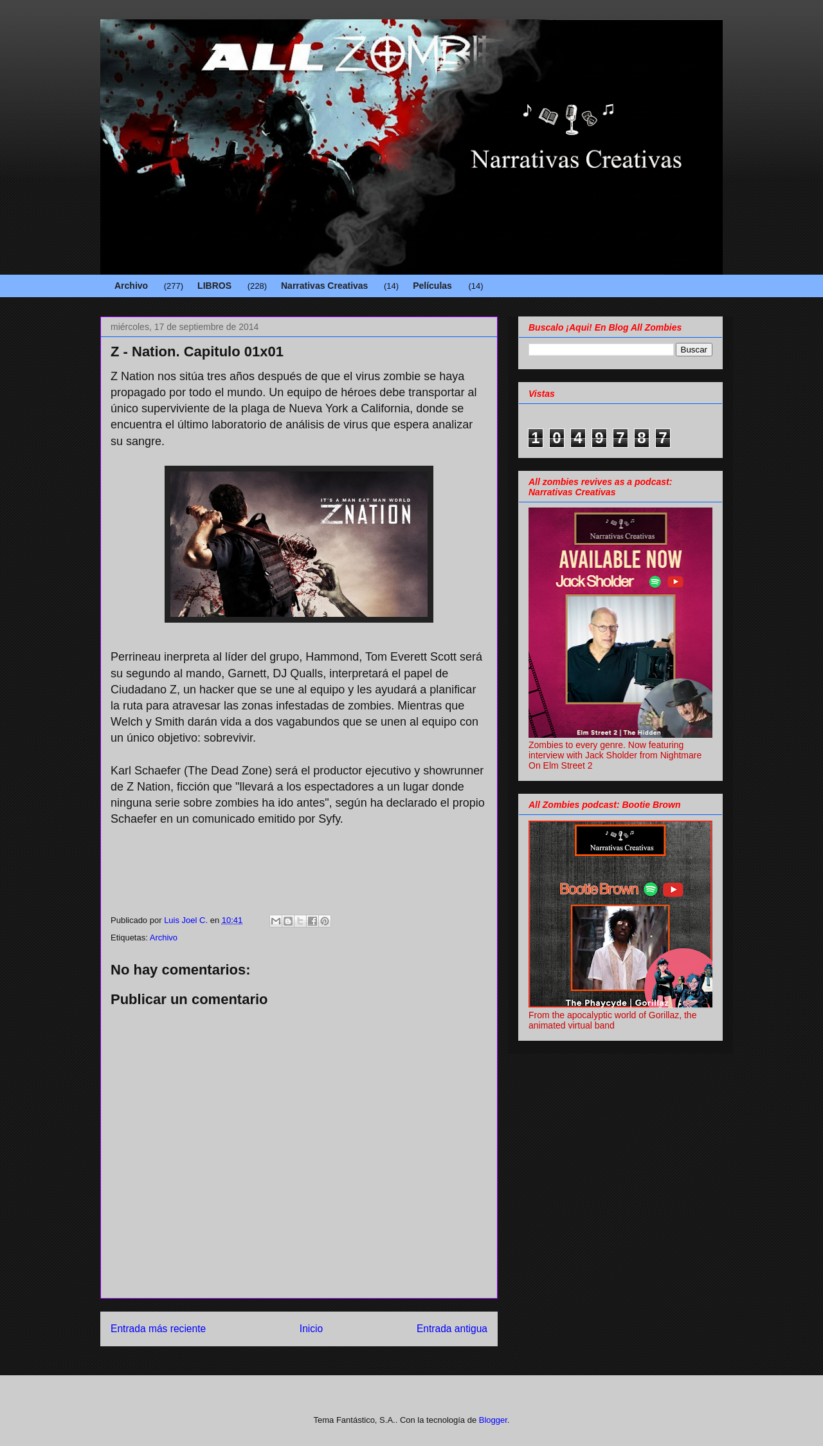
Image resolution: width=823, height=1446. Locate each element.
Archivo (131, 285)
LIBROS (214, 285)
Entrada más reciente (158, 1328)
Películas (432, 285)
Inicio (311, 1328)
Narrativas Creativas (324, 285)
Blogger (493, 1420)
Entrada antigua (452, 1328)
